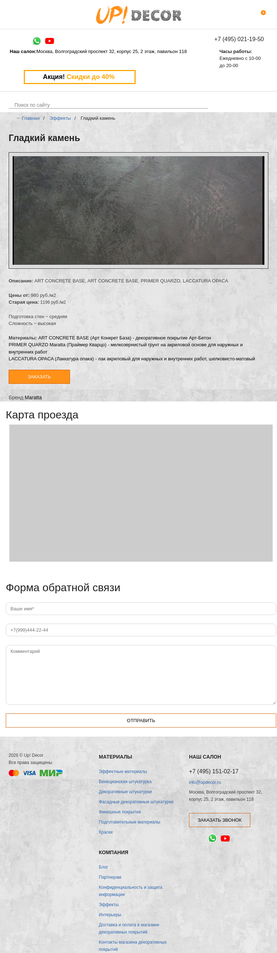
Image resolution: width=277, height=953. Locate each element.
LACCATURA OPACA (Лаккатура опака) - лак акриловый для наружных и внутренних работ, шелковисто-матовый (132, 358)
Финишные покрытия (120, 811)
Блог (103, 867)
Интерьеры (110, 914)
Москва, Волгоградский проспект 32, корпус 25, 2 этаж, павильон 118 (98, 51)
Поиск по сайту (32, 104)
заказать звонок (220, 820)
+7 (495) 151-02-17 (213, 771)
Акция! (79, 77)
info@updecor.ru (205, 782)
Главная (31, 118)
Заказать (39, 376)
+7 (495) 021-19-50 (239, 39)
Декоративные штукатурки (125, 791)
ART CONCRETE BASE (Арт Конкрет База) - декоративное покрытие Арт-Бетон (124, 338)
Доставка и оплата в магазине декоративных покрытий (129, 928)
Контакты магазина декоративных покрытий (133, 946)
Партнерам (110, 877)
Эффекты (60, 118)
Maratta (33, 397)
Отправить (141, 720)
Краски (106, 832)
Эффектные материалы (123, 771)
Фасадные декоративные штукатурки (136, 801)
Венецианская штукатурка (125, 781)
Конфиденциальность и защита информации (130, 891)
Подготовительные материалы (129, 822)
